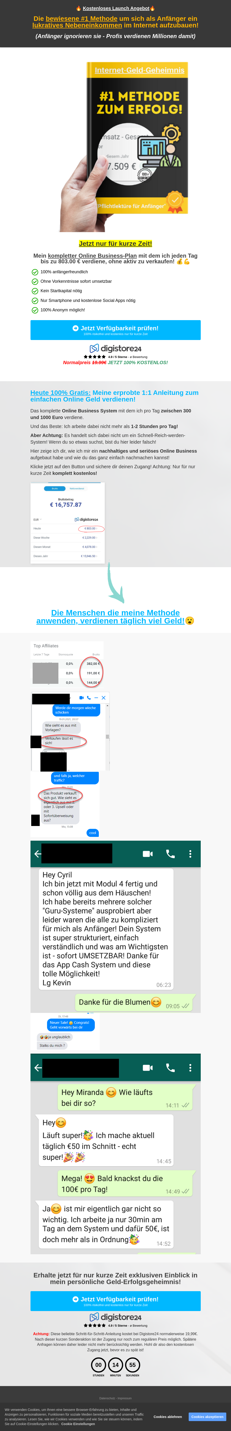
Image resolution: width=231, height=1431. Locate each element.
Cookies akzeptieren (207, 1417)
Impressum (125, 1398)
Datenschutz (107, 1398)
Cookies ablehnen (168, 1417)
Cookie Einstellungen (78, 1424)
